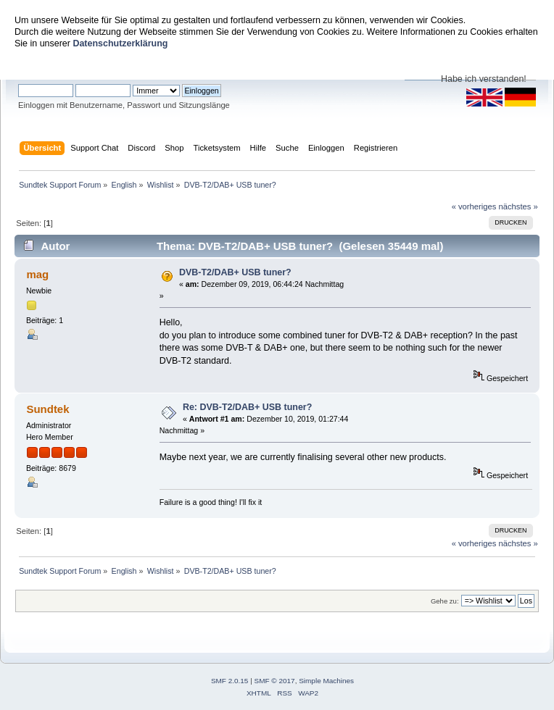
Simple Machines (326, 681)
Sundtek (47, 409)
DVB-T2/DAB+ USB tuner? (235, 272)
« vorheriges (474, 206)
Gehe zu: (445, 601)
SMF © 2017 (275, 681)
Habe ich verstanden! (483, 79)
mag (37, 274)
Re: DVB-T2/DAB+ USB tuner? (247, 407)
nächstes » (518, 206)
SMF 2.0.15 (230, 681)
